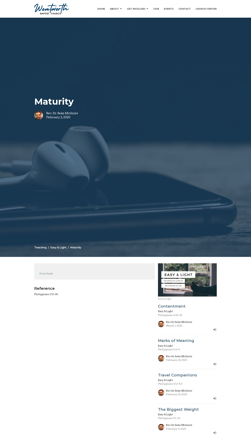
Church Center (206, 8)
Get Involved (138, 8)
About (116, 8)
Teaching (40, 247)
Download (46, 273)
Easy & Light (58, 247)
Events (169, 8)
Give (156, 8)
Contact (184, 8)
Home (101, 8)
